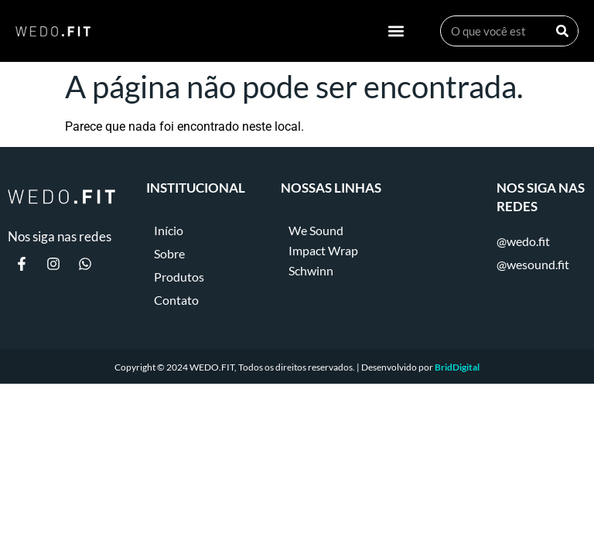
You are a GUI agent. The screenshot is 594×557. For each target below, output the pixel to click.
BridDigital (457, 367)
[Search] (562, 31)
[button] (396, 31)
